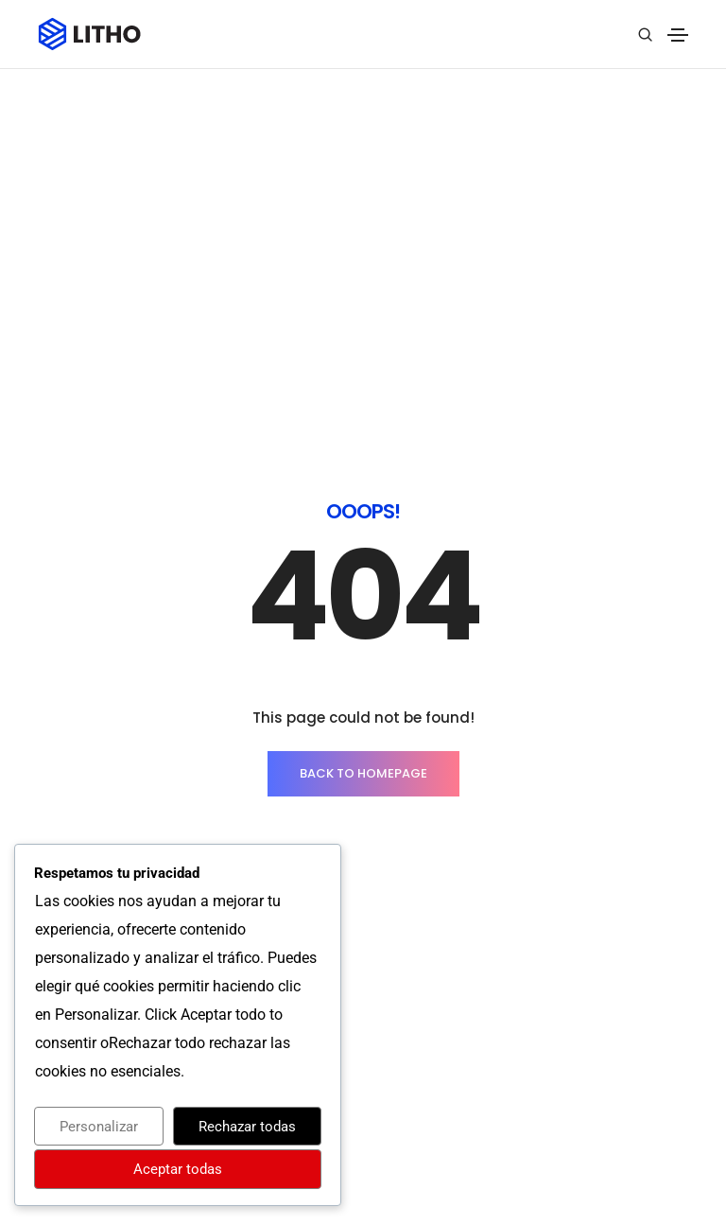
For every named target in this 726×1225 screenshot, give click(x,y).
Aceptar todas (177, 1169)
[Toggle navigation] (677, 35)
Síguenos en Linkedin (609, 1138)
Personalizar (99, 1126)
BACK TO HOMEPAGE (363, 502)
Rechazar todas (247, 1126)
